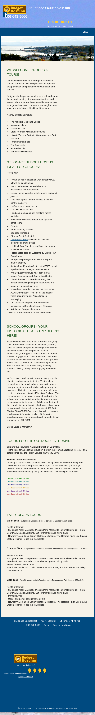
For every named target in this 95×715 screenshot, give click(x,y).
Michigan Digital (63, 708)
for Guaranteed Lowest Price (59, 26)
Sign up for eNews (62, 625)
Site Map (73, 708)
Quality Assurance (25, 677)
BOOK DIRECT (60, 22)
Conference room (19, 239)
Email (46, 625)
